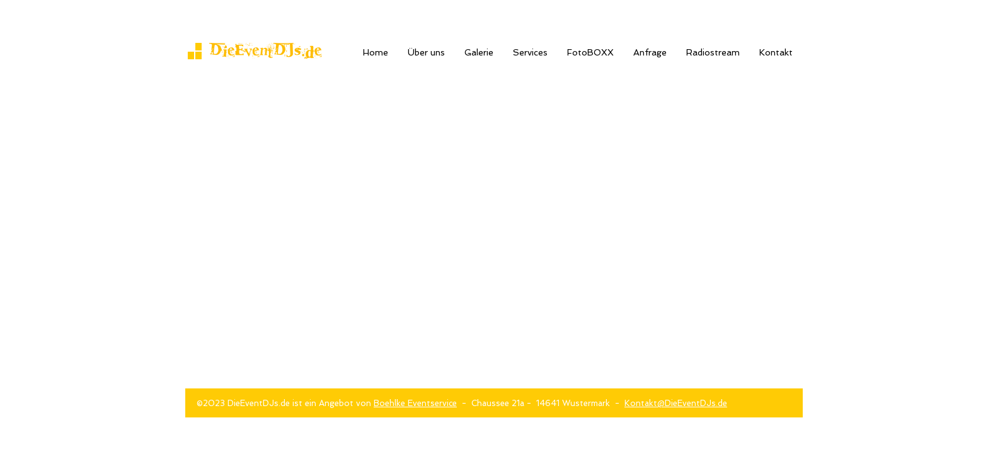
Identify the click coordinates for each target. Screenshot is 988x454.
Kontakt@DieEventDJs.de (675, 403)
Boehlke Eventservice (415, 403)
